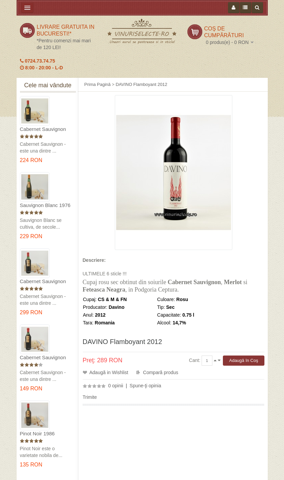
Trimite (90, 397)
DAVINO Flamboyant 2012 (141, 84)
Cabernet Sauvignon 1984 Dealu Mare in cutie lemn (43, 358)
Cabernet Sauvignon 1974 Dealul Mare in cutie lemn (43, 281)
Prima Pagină (97, 84)
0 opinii (115, 385)
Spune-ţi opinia (145, 385)
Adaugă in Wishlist (108, 372)
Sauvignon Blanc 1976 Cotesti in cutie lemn (45, 205)
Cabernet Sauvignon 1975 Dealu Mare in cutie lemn (43, 129)
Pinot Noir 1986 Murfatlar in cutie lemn (45, 434)
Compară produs (160, 372)
